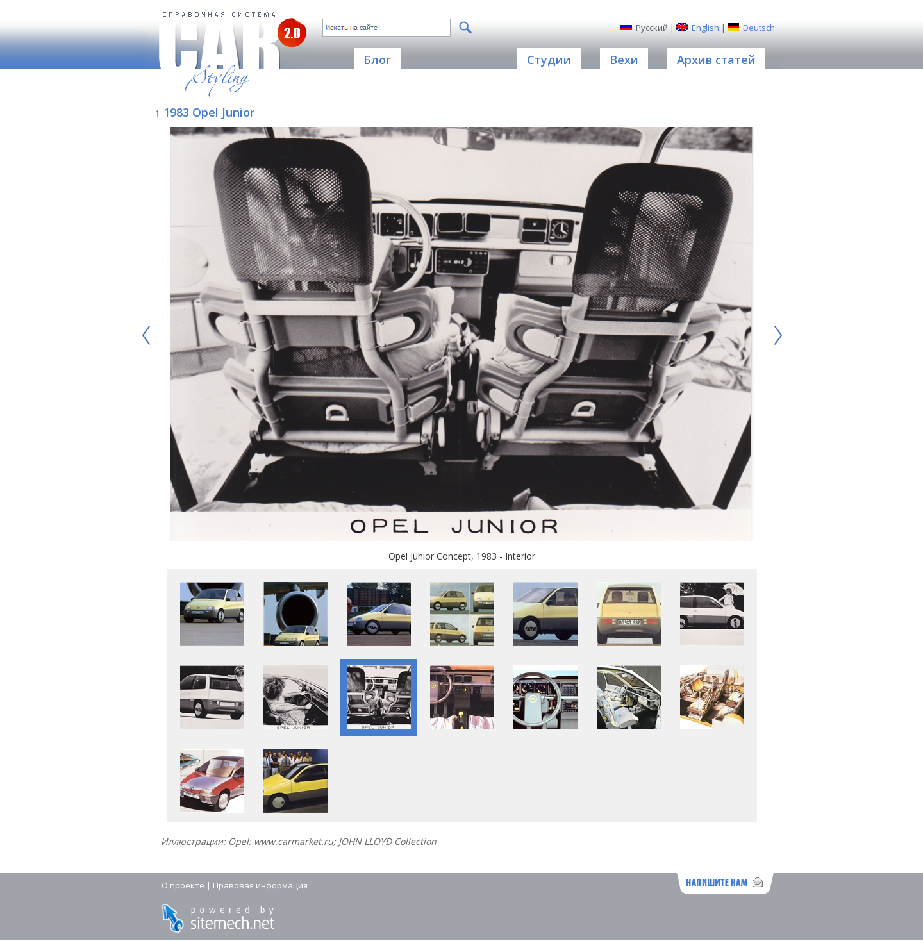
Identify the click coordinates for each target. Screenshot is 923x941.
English (705, 27)
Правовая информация (260, 885)
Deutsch (759, 27)
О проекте (183, 885)
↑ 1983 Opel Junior (204, 112)
